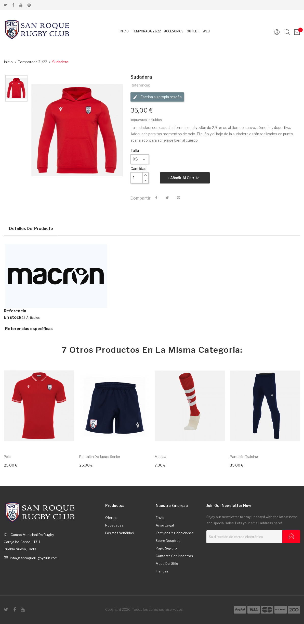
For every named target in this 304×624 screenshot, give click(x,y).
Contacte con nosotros (174, 556)
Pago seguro (166, 548)
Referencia (15, 311)
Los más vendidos (119, 533)
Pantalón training (244, 457)
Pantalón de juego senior (99, 457)
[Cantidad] (136, 177)
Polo (7, 457)
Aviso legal (165, 525)
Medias (160, 457)
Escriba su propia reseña (157, 97)
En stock (12, 317)
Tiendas (162, 571)
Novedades (114, 525)
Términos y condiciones (175, 533)
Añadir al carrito (185, 178)
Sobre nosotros (168, 541)
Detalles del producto (31, 228)
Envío (160, 518)
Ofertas (111, 518)
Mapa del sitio (167, 563)
